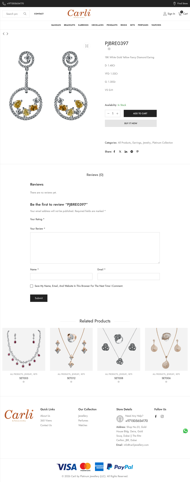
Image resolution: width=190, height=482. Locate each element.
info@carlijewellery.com (136, 445)
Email (102, 269)
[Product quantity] (112, 113)
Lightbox (87, 46)
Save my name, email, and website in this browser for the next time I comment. (79, 286)
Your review (37, 228)
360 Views (46, 420)
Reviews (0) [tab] (95, 174)
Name (34, 269)
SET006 (166, 378)
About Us (45, 416)
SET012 (71, 378)
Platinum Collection (162, 143)
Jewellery (83, 416)
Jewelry (146, 143)
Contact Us (46, 425)
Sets (35, 374)
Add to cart (140, 113)
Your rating (37, 219)
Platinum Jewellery (89, 476)
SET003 (23, 378)
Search (25, 14)
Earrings (137, 143)
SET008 (118, 378)
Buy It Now (130, 123)
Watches (82, 425)
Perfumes (83, 420)
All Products (124, 143)
